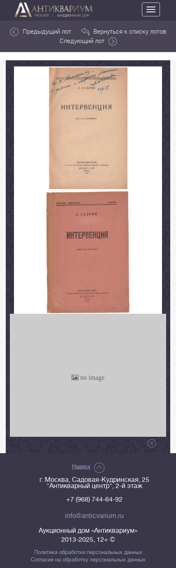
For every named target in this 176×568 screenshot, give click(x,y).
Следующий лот (88, 41)
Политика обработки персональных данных (88, 552)
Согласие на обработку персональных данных (88, 560)
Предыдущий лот (40, 31)
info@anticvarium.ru (94, 516)
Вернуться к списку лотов (123, 31)
